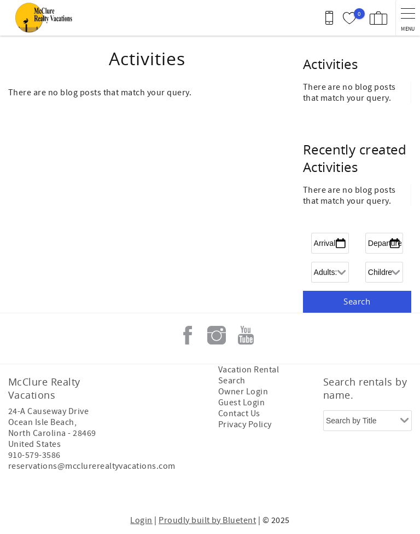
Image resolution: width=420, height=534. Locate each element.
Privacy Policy (245, 424)
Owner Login (243, 391)
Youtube (245, 335)
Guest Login (241, 402)
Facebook (188, 335)
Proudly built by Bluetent (207, 520)
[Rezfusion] (101, 489)
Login (141, 520)
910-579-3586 (34, 455)
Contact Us (239, 413)
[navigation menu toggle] (407, 18)
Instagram (217, 335)
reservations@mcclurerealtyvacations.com (92, 466)
